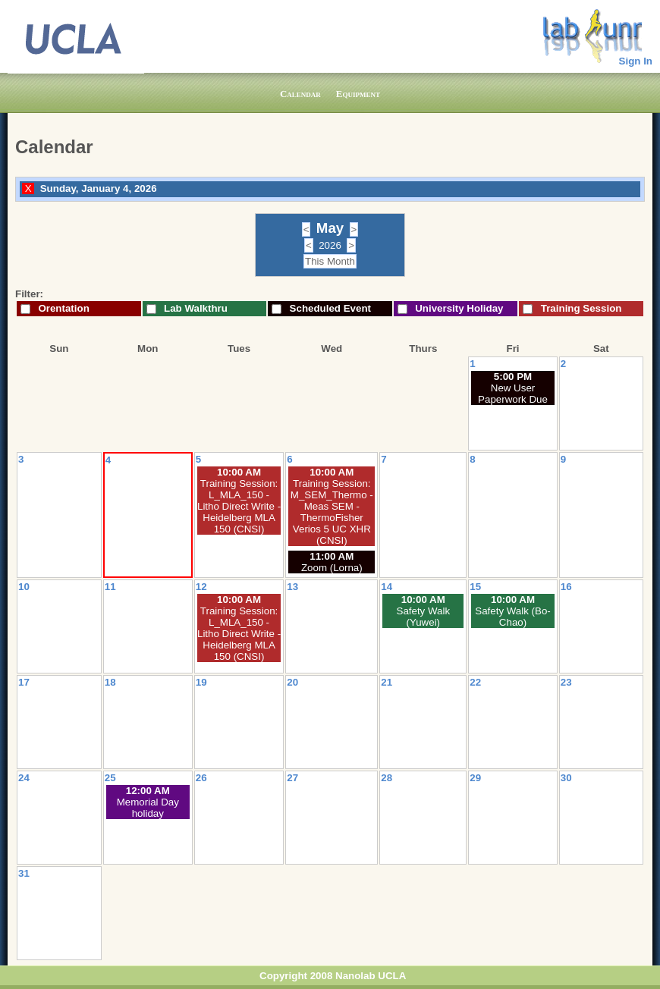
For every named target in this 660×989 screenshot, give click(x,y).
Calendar (300, 93)
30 (566, 777)
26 (201, 777)
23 (566, 682)
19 (201, 682)
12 (201, 586)
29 (475, 777)
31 (24, 873)
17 (24, 682)
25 (110, 777)
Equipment (358, 93)
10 (24, 586)
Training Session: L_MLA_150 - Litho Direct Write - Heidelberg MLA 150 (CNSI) (239, 506)
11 (110, 586)
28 (386, 777)
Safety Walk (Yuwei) (424, 616)
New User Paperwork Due (513, 393)
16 (566, 586)
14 (386, 586)
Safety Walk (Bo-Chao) (513, 616)
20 (292, 682)
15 (475, 586)
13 (292, 586)
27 (292, 777)
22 (475, 682)
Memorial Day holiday (148, 807)
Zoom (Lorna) (332, 567)
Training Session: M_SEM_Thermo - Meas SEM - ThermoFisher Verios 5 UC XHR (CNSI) (332, 512)
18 (110, 682)
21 (386, 682)
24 (24, 777)
